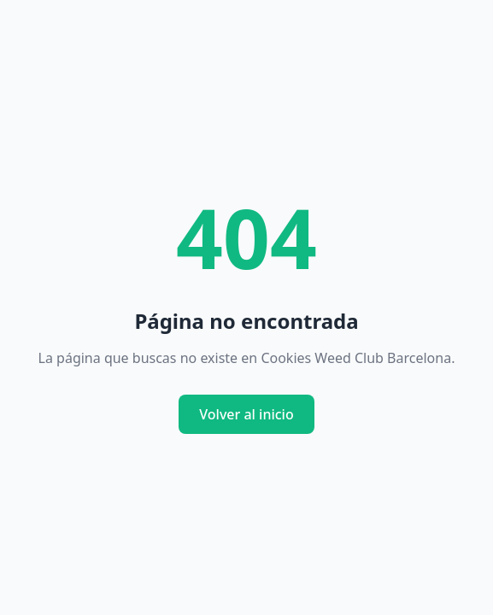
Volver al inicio (246, 414)
